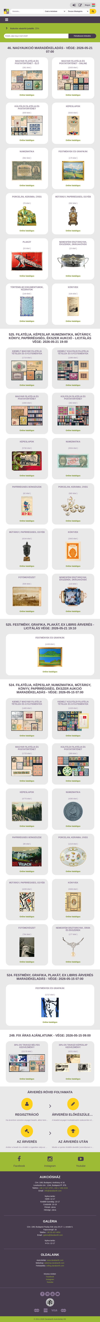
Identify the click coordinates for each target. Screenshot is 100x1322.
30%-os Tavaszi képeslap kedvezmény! (73, 1046)
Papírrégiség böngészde (27, 487)
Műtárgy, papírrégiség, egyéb (73, 197)
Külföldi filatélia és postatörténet (27, 107)
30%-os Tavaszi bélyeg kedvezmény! (27, 1046)
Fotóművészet (26, 577)
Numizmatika (27, 151)
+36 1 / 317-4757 (46, 1188)
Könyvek (73, 287)
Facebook (50, 1277)
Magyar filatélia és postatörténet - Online (73, 62)
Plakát (27, 242)
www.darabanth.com (55, 1260)
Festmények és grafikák (73, 151)
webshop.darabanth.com (54, 1263)
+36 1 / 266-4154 (61, 1188)
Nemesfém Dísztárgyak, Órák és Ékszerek (73, 929)
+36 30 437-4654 (53, 1232)
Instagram (50, 1279)
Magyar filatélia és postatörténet (27, 397)
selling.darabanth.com (55, 1266)
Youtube (50, 1282)
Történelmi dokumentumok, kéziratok (26, 288)
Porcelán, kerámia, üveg (27, 197)
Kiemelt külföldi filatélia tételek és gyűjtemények (73, 352)
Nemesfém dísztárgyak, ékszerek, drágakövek (73, 243)
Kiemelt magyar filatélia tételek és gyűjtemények (27, 352)
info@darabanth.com (53, 1191)
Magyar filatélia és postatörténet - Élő (27, 62)
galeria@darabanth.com (53, 1235)
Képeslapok (73, 106)
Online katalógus (27, 95)
